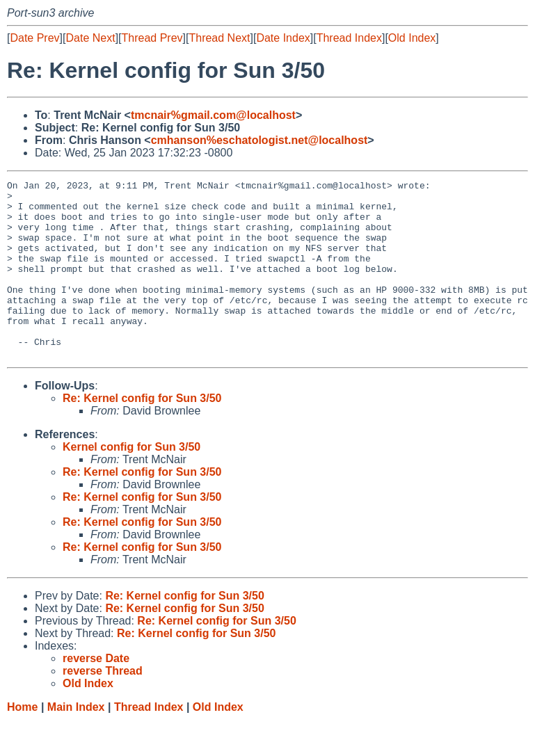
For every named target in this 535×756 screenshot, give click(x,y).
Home (22, 742)
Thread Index (349, 38)
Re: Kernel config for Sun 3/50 (142, 434)
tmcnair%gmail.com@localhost (213, 115)
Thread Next (219, 38)
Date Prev (34, 38)
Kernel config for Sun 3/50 (131, 482)
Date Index (283, 38)
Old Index (412, 38)
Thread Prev (152, 38)
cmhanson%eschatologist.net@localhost (259, 140)
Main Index (76, 742)
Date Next (90, 38)
